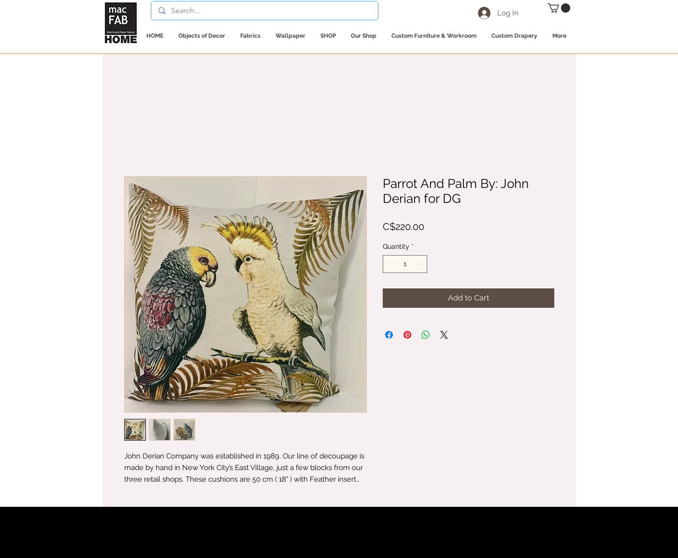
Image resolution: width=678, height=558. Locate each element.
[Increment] (420, 264)
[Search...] (264, 10)
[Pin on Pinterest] (407, 335)
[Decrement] (390, 264)
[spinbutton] (405, 264)
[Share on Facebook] (389, 335)
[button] (559, 8)
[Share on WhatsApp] (426, 335)
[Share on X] (444, 335)
